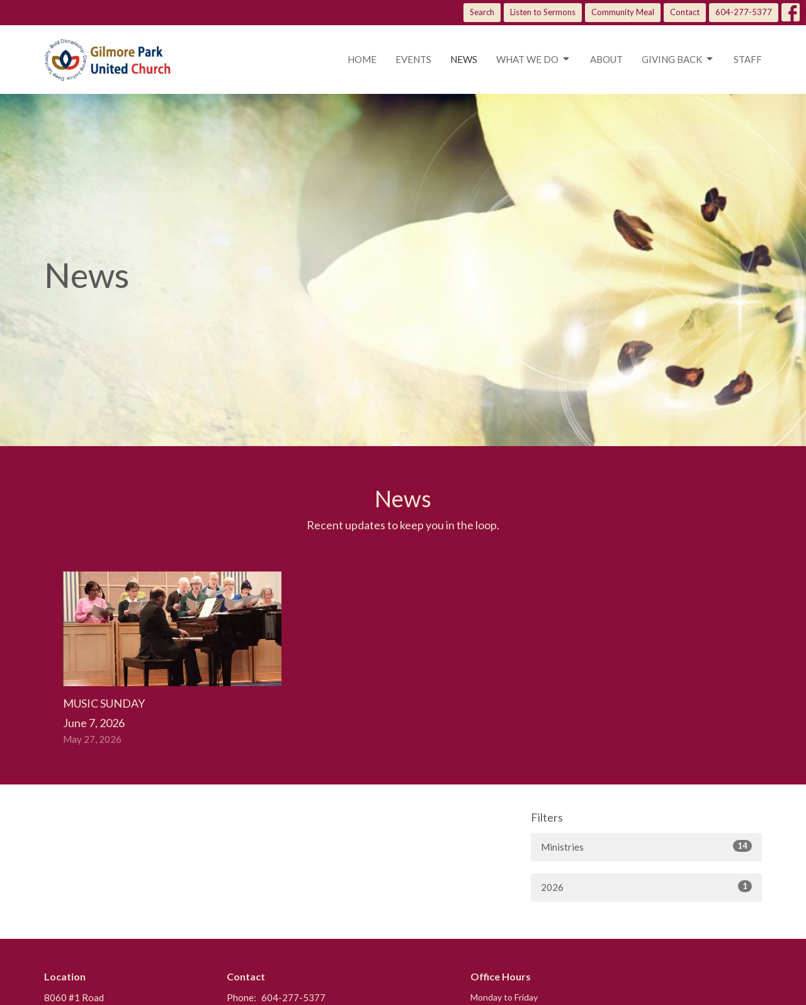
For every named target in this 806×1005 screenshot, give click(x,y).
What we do (533, 59)
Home (362, 59)
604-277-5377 (743, 12)
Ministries (646, 846)
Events (413, 59)
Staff (748, 59)
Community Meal (622, 12)
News (463, 59)
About (606, 59)
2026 (646, 886)
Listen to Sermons (543, 12)
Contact (685, 12)
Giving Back (678, 59)
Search (482, 12)
